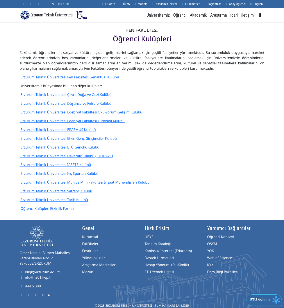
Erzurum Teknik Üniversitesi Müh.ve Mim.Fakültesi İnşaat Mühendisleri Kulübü (85, 182)
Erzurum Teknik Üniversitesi (59, 14)
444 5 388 (63, 4)
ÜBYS (124, 4)
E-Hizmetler (190, 4)
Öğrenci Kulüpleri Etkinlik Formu (47, 208)
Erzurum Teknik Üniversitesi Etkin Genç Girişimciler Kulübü (68, 138)
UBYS (149, 236)
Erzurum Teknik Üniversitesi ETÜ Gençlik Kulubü (59, 147)
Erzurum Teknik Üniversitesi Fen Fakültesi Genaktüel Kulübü (69, 77)
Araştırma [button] (218, 15)
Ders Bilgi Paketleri (222, 271)
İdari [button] (234, 15)
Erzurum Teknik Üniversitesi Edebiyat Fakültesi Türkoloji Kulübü (72, 121)
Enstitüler (90, 250)
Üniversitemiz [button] (158, 15)
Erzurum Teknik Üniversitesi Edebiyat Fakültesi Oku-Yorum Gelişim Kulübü (81, 112)
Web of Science (219, 257)
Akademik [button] (198, 15)
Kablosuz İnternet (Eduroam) (168, 250)
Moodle (140, 4)
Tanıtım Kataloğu (159, 243)
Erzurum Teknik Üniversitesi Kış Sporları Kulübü (59, 173)
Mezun (87, 271)
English (256, 4)
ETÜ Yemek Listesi (159, 271)
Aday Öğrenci (235, 4)
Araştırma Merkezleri (99, 264)
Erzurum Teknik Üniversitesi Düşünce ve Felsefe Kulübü (65, 103)
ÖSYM (212, 243)
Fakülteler (90, 243)
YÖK (210, 250)
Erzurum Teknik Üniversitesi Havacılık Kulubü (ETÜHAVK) (66, 156)
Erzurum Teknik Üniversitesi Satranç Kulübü (56, 191)
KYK (210, 264)
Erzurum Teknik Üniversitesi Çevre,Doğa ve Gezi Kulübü (66, 94)
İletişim (247, 15)
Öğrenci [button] (179, 15)
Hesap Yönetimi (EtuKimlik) (167, 264)
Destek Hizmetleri (159, 257)
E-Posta (107, 4)
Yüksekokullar (93, 257)
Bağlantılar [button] (212, 4)
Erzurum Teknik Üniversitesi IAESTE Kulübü (55, 164)
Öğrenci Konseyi (220, 236)
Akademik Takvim (164, 4)
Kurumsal (90, 236)
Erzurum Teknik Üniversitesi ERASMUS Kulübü (58, 129)
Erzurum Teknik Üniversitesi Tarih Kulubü (54, 199)
